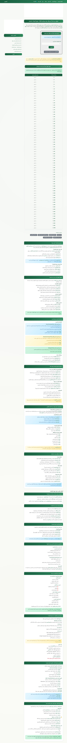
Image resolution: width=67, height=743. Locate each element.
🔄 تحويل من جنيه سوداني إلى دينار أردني (51, 51)
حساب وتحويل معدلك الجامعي (48, 237)
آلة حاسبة (49, 1)
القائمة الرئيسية (60, 1)
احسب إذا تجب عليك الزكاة (57, 237)
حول (42, 1)
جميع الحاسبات (54, 1)
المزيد (13, 54)
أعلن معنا (39, 1)
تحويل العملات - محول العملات (16, 47)
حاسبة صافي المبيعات (17, 51)
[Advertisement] (43, 10)
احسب (5, 1)
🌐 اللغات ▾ (35, 1)
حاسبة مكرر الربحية (18, 38)
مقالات (46, 1)
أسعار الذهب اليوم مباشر (17, 49)
